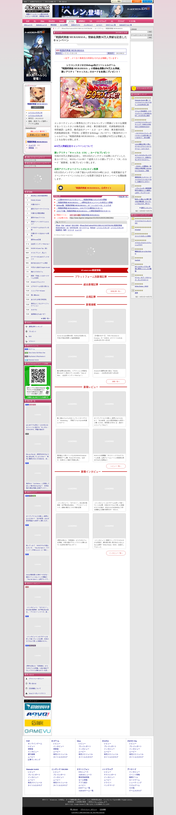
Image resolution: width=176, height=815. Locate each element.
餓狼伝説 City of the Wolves (143, 252)
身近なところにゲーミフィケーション (40, 305)
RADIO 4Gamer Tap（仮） (39, 248)
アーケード (131, 769)
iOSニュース (28, 25)
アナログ (121, 21)
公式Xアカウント (36, 1)
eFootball (138, 229)
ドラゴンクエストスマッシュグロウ (143, 244)
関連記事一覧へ (123, 196)
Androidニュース (41, 25)
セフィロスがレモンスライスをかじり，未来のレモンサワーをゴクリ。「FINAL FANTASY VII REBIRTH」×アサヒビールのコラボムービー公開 (143, 157)
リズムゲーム (134, 785)
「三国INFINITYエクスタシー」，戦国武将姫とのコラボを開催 (81, 200)
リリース (71, 230)
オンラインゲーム (35, 744)
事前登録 (54, 25)
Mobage (92, 228)
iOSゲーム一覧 (111, 25)
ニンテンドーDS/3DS (60, 769)
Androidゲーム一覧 (125, 25)
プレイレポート (85, 746)
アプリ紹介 (83, 783)
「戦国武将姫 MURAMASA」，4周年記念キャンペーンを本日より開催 (84, 202)
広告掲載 (103, 809)
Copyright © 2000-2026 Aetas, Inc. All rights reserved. (88, 812)
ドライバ (32, 341)
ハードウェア (101, 21)
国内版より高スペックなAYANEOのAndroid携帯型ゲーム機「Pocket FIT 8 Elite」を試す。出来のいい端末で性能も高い (71, 458)
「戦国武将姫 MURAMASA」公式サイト (93, 188)
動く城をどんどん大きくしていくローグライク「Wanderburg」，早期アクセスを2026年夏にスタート (72, 420)
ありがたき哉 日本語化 (38, 299)
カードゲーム (84, 228)
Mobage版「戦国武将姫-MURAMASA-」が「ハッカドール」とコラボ (83, 205)
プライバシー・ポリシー (88, 809)
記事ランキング (34, 760)
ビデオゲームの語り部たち (40, 286)
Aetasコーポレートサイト (37, 693)
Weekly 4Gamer (36, 200)
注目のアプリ (75, 25)
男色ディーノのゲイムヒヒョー (40, 223)
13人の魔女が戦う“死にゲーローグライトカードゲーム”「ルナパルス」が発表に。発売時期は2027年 (143, 146)
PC (35, 21)
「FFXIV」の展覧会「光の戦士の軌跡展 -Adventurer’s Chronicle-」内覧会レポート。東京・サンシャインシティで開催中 (143, 168)
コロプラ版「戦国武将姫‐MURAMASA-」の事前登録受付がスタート (83, 211)
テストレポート (110, 775)
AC (112, 21)
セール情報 (64, 25)
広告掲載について (35, 688)
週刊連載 (31, 754)
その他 (131, 788)
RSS (25, 1)
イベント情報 (134, 775)
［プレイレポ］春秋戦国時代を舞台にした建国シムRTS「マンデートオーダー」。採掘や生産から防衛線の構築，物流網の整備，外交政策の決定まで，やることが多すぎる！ (143, 190)
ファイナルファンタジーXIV (143, 222)
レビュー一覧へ (116, 466)
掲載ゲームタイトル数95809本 (37, 14)
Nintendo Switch (34, 360)
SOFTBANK (74, 228)
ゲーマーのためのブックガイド (40, 258)
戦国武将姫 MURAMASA (37, 104)
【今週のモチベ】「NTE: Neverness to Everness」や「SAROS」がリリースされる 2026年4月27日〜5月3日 (108, 338)
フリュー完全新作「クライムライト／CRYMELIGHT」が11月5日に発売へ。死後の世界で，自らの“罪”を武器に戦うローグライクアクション (143, 113)
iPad (62, 225)
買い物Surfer (35, 295)
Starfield (137, 260)
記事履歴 (137, 1)
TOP (27, 21)
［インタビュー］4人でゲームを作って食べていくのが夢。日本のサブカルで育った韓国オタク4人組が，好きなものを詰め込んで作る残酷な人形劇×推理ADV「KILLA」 (37, 639)
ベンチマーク (109, 785)
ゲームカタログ (135, 791)
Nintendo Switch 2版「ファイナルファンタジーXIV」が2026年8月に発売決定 (143, 102)
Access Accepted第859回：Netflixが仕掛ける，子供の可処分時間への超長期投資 (72, 337)
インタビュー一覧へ (116, 553)
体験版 (31, 148)
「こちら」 (100, 802)
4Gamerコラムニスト (38, 282)
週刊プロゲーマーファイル (40, 209)
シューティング (135, 783)
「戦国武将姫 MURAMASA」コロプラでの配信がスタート (79, 208)
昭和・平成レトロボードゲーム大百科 (40, 277)
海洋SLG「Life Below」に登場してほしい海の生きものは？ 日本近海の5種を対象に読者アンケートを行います (37, 486)
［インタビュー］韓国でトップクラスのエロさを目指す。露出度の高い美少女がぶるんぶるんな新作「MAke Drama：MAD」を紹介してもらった (109, 543)
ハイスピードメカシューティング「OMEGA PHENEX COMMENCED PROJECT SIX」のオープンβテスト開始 (143, 124)
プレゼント (32, 331)
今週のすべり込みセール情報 (40, 235)
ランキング (147, 1)
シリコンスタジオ (35, 113)
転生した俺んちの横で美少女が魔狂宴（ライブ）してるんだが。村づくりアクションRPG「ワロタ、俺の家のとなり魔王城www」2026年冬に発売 (143, 201)
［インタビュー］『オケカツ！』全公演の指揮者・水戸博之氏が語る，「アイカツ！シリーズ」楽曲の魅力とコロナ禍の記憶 (37, 609)
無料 (65, 230)
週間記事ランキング (35, 326)
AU (67, 228)
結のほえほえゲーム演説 (39, 263)
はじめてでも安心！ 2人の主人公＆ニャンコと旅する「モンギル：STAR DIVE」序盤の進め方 (37, 427)
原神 (136, 293)
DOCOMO (75, 225)
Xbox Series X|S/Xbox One (37, 352)
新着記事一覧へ (116, 291)
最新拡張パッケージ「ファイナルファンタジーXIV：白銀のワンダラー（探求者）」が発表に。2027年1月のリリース (143, 179)
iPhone (58, 225)
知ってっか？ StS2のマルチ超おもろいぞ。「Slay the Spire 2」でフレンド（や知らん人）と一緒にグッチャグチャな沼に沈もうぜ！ (37, 548)
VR (91, 21)
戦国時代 (59, 230)
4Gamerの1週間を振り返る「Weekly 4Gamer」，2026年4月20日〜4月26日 (106, 372)
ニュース (32, 145)
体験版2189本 (44, 16)
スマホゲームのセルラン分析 (40, 229)
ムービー (99, 25)
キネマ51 (34, 309)
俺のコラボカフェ (37, 271)
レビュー (31, 746)
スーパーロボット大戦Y (143, 236)
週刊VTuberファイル (38, 217)
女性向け (82, 21)
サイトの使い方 (50, 1)
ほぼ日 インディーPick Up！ (40, 244)
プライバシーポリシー (36, 678)
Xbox (42, 21)
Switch (61, 21)
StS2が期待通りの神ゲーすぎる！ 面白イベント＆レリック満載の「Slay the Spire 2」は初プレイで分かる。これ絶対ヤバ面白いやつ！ (37, 577)
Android (68, 225)
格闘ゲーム (133, 777)
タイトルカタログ (60, 757)
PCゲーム (32, 349)
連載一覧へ (46, 318)
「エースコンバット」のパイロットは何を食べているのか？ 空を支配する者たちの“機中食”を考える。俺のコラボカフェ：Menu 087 (143, 135)
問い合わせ (63, 1)
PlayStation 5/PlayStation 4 (37, 356)
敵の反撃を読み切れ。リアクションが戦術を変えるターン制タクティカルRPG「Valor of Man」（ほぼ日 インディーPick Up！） (72, 373)
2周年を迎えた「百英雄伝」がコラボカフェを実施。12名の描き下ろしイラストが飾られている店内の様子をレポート (37, 668)
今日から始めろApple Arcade (40, 267)
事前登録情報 (84, 777)
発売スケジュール (60, 754)
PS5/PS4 (52, 21)
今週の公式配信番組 (38, 213)
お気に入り (126, 1)
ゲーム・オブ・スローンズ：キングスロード (143, 279)
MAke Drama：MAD (141, 286)
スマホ (71, 21)
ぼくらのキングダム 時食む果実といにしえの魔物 (143, 269)
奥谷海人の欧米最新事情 (39, 195)
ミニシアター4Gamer (38, 290)
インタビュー (88, 25)
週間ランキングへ (146, 208)
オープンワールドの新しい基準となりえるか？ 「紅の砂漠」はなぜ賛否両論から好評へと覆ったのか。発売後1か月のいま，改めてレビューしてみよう (37, 518)
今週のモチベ (35, 204)
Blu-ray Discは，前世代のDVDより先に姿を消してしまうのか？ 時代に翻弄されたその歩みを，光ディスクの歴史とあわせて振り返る (37, 456)
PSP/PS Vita (132, 741)
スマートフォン (83, 769)
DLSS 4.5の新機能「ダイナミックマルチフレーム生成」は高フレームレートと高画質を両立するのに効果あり (109, 458)
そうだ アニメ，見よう (38, 252)
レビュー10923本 (31, 16)
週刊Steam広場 (36, 239)
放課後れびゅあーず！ (38, 314)
